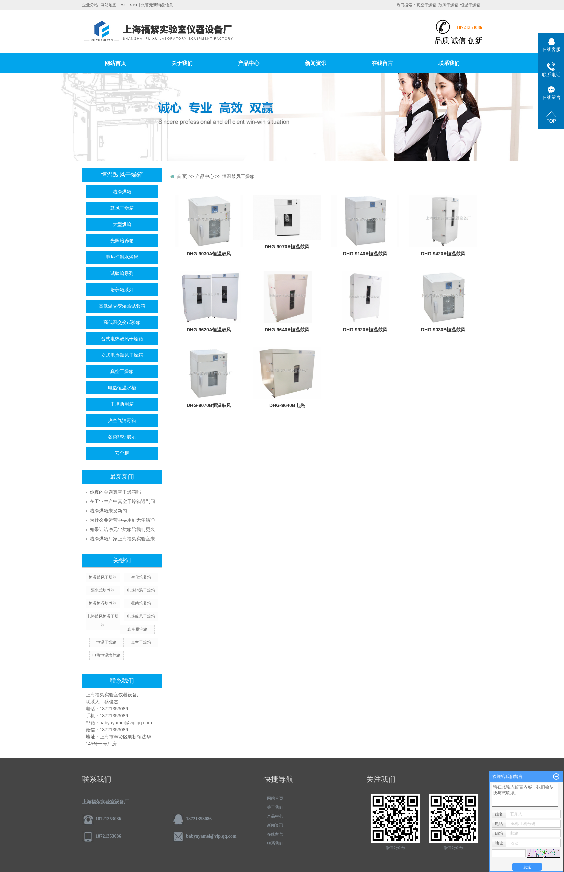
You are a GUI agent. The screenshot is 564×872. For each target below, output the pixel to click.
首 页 (182, 176)
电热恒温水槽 (122, 387)
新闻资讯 (315, 63)
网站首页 (115, 63)
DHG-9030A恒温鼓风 (209, 253)
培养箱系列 (122, 289)
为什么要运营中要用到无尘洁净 (122, 520)
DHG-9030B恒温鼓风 (443, 329)
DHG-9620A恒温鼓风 (209, 329)
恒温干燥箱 (470, 5)
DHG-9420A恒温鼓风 (443, 253)
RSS (122, 5)
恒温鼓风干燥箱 (103, 577)
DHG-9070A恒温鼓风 (287, 246)
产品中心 (248, 63)
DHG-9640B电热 (287, 405)
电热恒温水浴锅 (122, 257)
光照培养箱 (122, 240)
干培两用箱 (122, 404)
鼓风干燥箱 (448, 5)
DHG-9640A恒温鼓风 (287, 329)
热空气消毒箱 (122, 420)
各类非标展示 (122, 436)
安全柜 (122, 453)
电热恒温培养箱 (106, 655)
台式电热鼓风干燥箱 (122, 338)
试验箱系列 (122, 273)
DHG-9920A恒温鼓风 (365, 329)
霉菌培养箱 (141, 603)
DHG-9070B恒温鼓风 (209, 405)
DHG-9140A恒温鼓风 (365, 253)
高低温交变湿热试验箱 (122, 306)
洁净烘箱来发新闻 (108, 510)
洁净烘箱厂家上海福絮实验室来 (122, 538)
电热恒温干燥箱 (141, 590)
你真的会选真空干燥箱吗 (115, 492)
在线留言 (382, 63)
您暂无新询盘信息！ (159, 5)
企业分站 (90, 5)
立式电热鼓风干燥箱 (122, 355)
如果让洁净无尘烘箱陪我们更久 (122, 529)
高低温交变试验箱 (122, 322)
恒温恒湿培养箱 (103, 603)
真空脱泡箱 (137, 629)
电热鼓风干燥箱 (141, 616)
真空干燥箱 (426, 5)
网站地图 (109, 5)
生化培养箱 (141, 577)
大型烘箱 (122, 224)
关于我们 (182, 63)
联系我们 (449, 63)
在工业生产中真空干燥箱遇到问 (122, 501)
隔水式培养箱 (103, 590)
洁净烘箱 (122, 191)
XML (133, 5)
